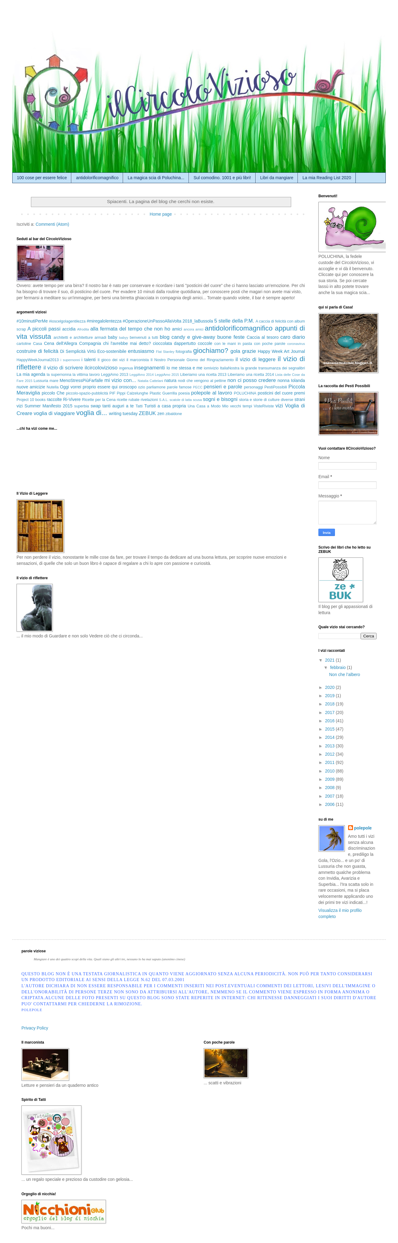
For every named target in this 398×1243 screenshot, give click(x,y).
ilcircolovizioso (101, 368)
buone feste (231, 337)
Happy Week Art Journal (281, 351)
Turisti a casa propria (165, 405)
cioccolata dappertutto (174, 343)
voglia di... (91, 413)
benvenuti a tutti (144, 337)
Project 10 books (31, 400)
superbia (81, 406)
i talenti (88, 359)
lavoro (94, 374)
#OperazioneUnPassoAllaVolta (152, 321)
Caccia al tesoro (263, 337)
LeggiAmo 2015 (167, 374)
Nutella (52, 387)
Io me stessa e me (185, 367)
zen (160, 413)
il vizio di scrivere (63, 368)
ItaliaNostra (229, 368)
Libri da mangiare (276, 177)
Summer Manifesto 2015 (48, 405)
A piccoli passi (44, 329)
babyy (123, 337)
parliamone (155, 387)
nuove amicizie (31, 386)
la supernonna (59, 374)
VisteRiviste (264, 406)
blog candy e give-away (187, 337)
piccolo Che (53, 393)
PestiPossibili (275, 387)
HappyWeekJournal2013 (38, 360)
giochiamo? (210, 350)
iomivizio (211, 368)
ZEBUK (147, 413)
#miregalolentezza (104, 321)
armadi (101, 337)
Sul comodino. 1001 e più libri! (222, 177)
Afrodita (83, 329)
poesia (184, 393)
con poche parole (269, 344)
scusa (197, 400)
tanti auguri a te (118, 405)
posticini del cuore (275, 393)
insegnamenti (149, 368)
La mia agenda (31, 374)
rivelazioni (149, 400)
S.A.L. (163, 400)
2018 (330, 703)
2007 (330, 796)
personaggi (253, 387)
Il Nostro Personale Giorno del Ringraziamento (192, 360)
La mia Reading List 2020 (326, 177)
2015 (330, 729)
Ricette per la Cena (98, 400)
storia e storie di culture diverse (266, 400)
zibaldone (173, 414)
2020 (330, 687)
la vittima (80, 374)
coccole (205, 343)
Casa (37, 344)
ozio (141, 387)
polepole (363, 828)
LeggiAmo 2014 (142, 374)
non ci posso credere (251, 380)
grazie (249, 351)
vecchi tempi (241, 406)
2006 (330, 804)
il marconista (137, 360)
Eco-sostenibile (111, 351)
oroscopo (128, 386)
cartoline (24, 344)
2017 (330, 712)
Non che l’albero (344, 674)
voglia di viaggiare (54, 413)
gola (235, 351)
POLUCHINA (245, 393)
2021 (330, 660)
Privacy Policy (34, 1028)
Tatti (139, 406)
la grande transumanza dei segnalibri (273, 368)
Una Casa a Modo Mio (208, 406)
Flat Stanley (165, 351)
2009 (330, 779)
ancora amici (194, 329)
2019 (330, 695)
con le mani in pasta (233, 344)
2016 (330, 720)
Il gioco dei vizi (111, 360)
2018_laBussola (197, 321)
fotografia (184, 351)
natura (170, 380)
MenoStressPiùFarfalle (81, 380)
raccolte (54, 399)
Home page (161, 214)
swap (96, 405)
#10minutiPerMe (32, 321)
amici (177, 329)
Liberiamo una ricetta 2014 (251, 374)
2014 (330, 737)
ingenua (126, 368)
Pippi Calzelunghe (132, 393)
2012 (330, 754)
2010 (330, 771)
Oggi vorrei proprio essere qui (89, 386)
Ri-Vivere (72, 399)
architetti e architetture (73, 337)
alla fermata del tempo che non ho (130, 329)
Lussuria (41, 381)
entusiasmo (141, 351)
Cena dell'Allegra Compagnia (72, 343)
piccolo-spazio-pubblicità (87, 393)
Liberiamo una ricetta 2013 (203, 374)
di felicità (48, 351)
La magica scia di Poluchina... (156, 177)
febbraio (338, 667)
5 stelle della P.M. (234, 321)
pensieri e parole (223, 387)
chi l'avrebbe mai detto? (127, 343)
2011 (330, 762)
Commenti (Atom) (52, 224)
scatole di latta (181, 400)
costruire (26, 351)
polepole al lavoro (211, 393)
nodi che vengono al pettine (202, 381)
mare (54, 381)
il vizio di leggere (255, 359)
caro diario (292, 337)
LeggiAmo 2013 (114, 374)
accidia (69, 329)
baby (112, 337)
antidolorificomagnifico (97, 177)
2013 (330, 745)
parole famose (179, 387)
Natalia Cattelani (150, 381)
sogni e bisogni (220, 399)
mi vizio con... (120, 380)
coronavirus (296, 344)
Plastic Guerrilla (163, 393)
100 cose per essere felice (42, 177)
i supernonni (70, 360)
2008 (330, 787)
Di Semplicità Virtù (78, 351)
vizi (279, 406)
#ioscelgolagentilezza (67, 321)
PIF (112, 393)
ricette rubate (128, 400)
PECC (197, 387)
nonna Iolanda (291, 380)
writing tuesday (123, 413)
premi (299, 393)
